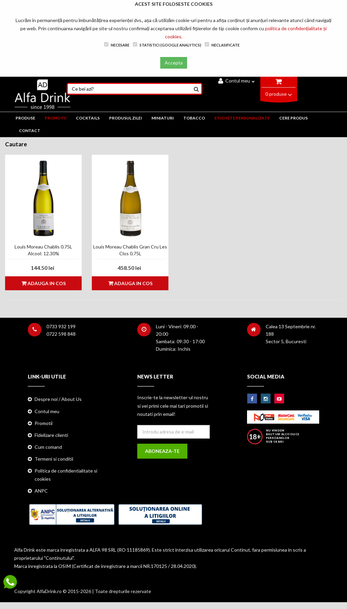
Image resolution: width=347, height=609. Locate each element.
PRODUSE (25, 118)
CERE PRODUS (293, 118)
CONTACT (29, 130)
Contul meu (236, 81)
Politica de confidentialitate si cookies (66, 475)
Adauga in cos (43, 283)
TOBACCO (194, 118)
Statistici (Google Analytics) (167, 44)
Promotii (44, 423)
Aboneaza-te (162, 451)
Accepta (174, 63)
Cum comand (48, 447)
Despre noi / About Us (58, 399)
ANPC (41, 491)
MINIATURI (162, 118)
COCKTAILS (88, 118)
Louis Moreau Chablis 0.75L (43, 247)
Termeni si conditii (54, 459)
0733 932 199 (61, 326)
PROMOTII (55, 118)
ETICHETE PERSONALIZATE (242, 118)
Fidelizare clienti (51, 435)
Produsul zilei (125, 118)
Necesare (116, 44)
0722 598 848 (61, 334)
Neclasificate (222, 44)
